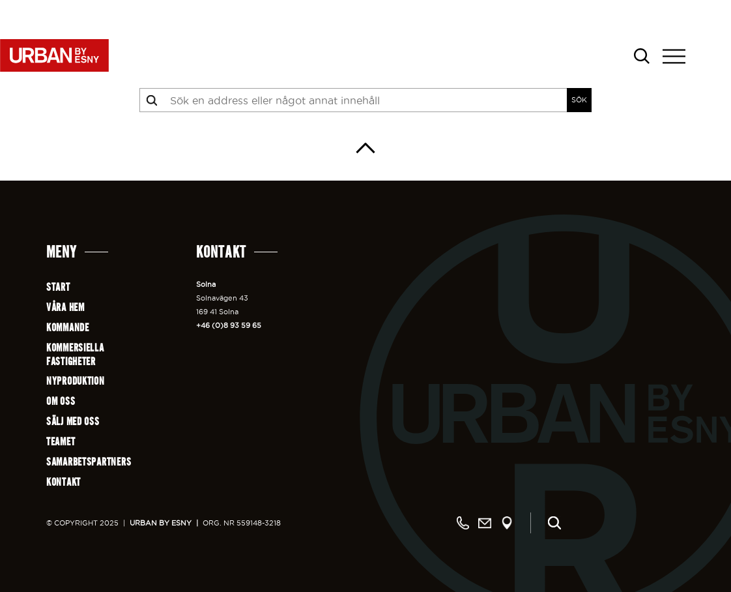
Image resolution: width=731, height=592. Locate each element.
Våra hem (65, 307)
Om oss (60, 401)
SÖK (579, 100)
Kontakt (63, 482)
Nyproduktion (75, 381)
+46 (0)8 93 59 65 (228, 325)
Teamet (60, 442)
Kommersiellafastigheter (75, 355)
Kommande (67, 327)
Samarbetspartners (88, 462)
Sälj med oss (73, 421)
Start (58, 287)
